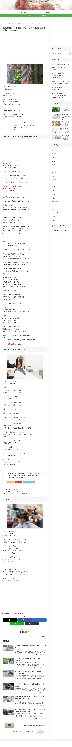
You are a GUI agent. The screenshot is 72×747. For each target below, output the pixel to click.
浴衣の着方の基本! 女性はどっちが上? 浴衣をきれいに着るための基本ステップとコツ (60, 96)
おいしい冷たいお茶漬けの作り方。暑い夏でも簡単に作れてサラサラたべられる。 (60, 75)
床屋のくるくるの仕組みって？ (22, 127)
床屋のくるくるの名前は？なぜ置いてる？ (24, 125)
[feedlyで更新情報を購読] (24, 632)
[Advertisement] (24, 50)
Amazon (10, 482)
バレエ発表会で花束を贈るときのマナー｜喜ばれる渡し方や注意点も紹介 (60, 67)
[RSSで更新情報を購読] (27, 632)
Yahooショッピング (28, 482)
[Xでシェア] (10, 620)
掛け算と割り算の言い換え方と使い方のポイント (60, 88)
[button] (32, 623)
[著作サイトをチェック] (21, 632)
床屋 (21, 613)
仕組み (17, 613)
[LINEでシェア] (17, 623)
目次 (22, 122)
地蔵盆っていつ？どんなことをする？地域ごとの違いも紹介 (60, 82)
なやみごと (5, 613)
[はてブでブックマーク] (39, 620)
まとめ (15, 129)
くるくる (12, 613)
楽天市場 (18, 482)
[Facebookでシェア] (24, 620)
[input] (60, 53)
